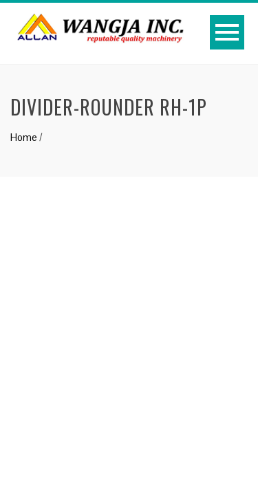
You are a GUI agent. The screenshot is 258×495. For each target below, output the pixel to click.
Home (23, 137)
